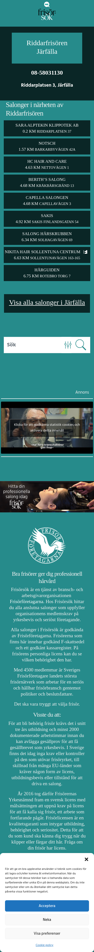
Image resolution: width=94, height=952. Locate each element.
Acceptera (47, 906)
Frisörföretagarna (26, 601)
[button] (86, 859)
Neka (47, 920)
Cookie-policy (44, 945)
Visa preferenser (47, 934)
